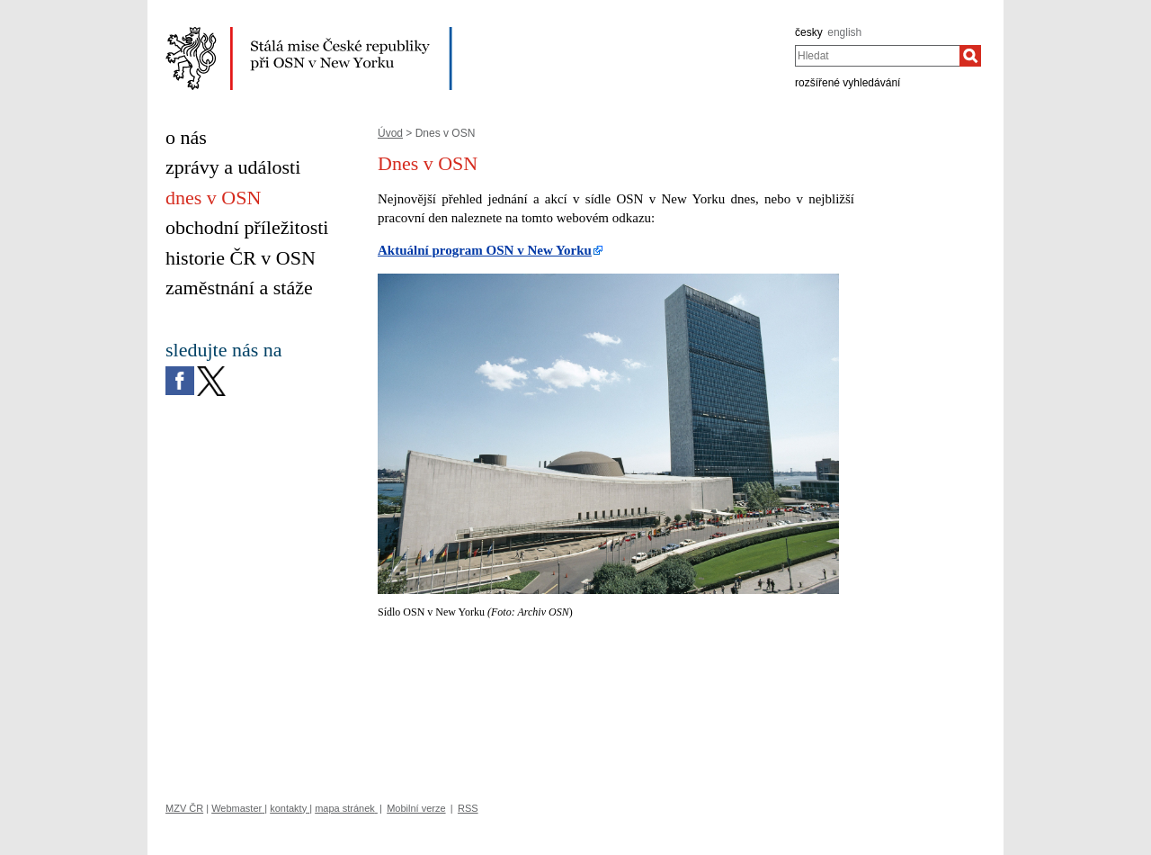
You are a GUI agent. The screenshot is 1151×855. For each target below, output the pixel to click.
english (844, 32)
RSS (468, 808)
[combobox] (877, 56)
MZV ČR (184, 808)
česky (809, 32)
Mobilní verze (416, 808)
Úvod (390, 133)
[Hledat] (970, 56)
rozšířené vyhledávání (847, 82)
